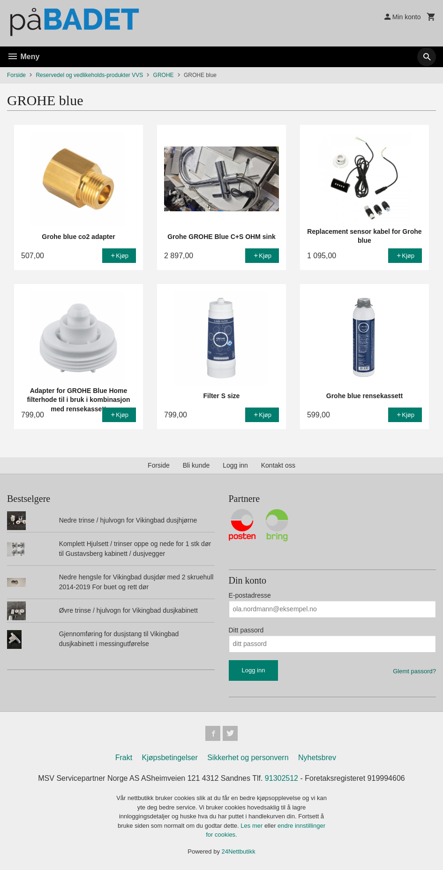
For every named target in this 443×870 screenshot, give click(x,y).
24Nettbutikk (238, 851)
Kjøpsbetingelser (170, 758)
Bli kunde (196, 465)
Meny (23, 57)
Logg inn (235, 465)
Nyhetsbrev (317, 758)
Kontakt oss (278, 465)
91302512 (281, 778)
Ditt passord (246, 630)
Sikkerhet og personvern (247, 758)
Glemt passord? (414, 671)
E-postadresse (250, 595)
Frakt (123, 758)
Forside (16, 75)
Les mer (252, 825)
